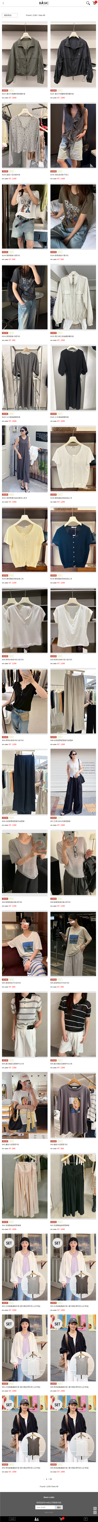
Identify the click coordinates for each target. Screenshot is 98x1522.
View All (41, 15)
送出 (59, 1507)
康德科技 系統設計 (49, 1512)
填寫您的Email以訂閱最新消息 (48, 1502)
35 (51, 1479)
